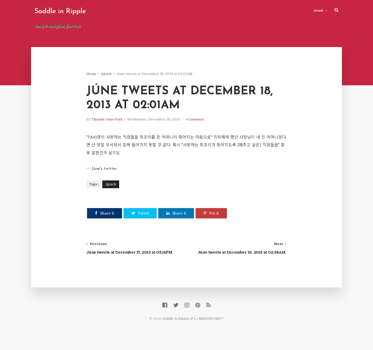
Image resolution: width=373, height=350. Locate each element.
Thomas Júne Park (112, 122)
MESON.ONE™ (211, 324)
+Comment (201, 122)
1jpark (112, 75)
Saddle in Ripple (63, 11)
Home (315, 10)
